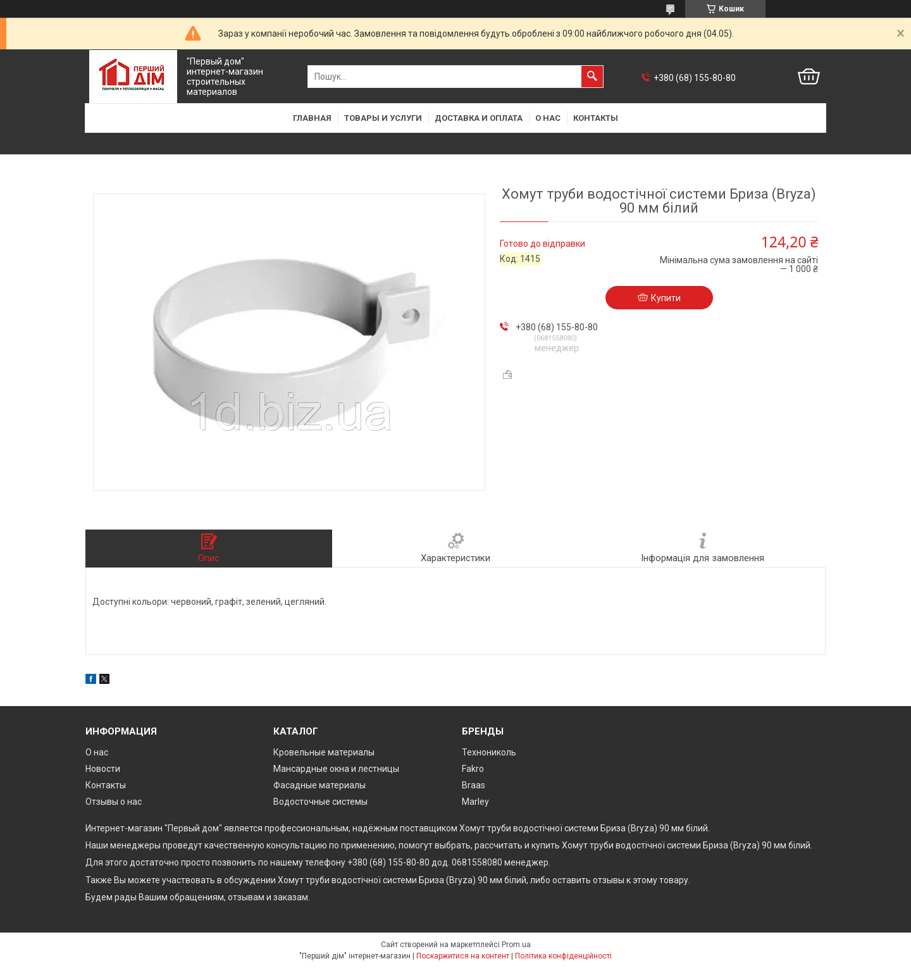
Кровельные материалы (324, 752)
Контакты (595, 118)
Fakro (473, 769)
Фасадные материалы (319, 785)
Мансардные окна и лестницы (336, 769)
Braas (473, 785)
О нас (548, 118)
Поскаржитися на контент (462, 956)
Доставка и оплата (479, 118)
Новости (102, 769)
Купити (666, 298)
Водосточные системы (320, 802)
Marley (475, 802)
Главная (312, 118)
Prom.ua (516, 944)
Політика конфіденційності (563, 956)
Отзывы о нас (113, 802)
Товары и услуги (383, 118)
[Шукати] (592, 76)
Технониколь (489, 752)
